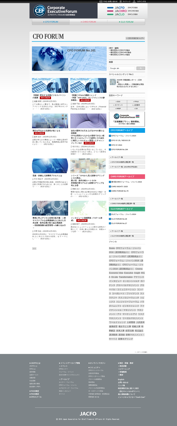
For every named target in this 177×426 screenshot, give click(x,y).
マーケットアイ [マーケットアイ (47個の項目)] (129, 314)
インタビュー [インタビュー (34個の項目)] (115, 281)
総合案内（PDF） (35, 386)
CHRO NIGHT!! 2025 (119, 187)
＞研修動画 (122, 372)
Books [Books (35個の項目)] (112, 248)
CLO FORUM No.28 (119, 219)
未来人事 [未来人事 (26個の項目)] (120, 331)
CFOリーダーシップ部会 (96, 376)
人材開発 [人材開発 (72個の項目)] (131, 322)
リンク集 (121, 385)
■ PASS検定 (34, 394)
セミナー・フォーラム (66, 382)
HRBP (118, 108)
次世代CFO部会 (93, 373)
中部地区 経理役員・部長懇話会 (99, 394)
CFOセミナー (63, 369)
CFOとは (33, 369)
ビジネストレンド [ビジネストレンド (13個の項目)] (130, 306)
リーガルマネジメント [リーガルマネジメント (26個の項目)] (132, 318)
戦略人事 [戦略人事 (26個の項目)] (136, 326)
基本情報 (32, 372)
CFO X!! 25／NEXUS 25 (120, 140)
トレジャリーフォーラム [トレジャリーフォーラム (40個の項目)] (127, 302)
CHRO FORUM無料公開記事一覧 (123, 203)
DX (137, 108)
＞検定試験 (122, 366)
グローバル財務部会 (95, 379)
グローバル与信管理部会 (96, 388)
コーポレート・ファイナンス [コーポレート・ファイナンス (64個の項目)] (125, 293)
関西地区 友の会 (93, 397)
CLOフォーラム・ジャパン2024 (123, 214)
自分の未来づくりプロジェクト (69, 375)
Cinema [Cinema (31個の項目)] (138, 269)
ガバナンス (119, 105)
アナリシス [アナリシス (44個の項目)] (139, 277)
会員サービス (34, 375)
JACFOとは (33, 366)
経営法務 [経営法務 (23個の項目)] (129, 331)
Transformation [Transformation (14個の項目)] (126, 277)
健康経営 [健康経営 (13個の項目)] (113, 326)
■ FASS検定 (34, 391)
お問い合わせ (123, 382)
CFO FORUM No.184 (119, 149)
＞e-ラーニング (124, 369)
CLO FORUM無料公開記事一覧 (123, 236)
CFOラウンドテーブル (95, 370)
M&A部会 (91, 382)
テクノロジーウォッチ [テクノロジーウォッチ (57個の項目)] (128, 298)
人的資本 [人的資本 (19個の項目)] (140, 322)
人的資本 (136, 105)
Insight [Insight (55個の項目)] (137, 273)
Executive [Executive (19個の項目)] (128, 273)
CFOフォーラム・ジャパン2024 (123, 136)
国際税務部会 (92, 385)
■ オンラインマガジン (96, 363)
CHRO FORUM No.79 (119, 191)
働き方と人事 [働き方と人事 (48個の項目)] (124, 326)
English (121, 379)
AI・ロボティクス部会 (95, 391)
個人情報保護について (126, 394)
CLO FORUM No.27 (119, 223)
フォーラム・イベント (66, 372)
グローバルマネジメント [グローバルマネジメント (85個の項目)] (127, 285)
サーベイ (62, 394)
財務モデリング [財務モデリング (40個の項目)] (125, 339)
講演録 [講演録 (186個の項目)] (121, 335)
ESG (118, 101)
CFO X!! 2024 (116, 145)
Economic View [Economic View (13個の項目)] (116, 273)
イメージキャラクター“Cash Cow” (131, 397)
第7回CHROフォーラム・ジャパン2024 (126, 182)
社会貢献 (32, 381)
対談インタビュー (65, 391)
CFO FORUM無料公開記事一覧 (123, 162)
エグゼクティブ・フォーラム (68, 388)
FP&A (136, 101)
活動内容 (32, 378)
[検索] (121, 68)
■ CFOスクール (36, 397)
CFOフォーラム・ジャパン (68, 385)
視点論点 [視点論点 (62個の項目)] (139, 331)
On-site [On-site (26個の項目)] (114, 277)
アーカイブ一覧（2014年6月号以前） (125, 167)
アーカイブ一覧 (117, 157)
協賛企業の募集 (35, 384)
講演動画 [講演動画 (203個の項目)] (113, 335)
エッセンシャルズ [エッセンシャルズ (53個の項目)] (131, 281)
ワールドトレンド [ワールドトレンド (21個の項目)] (117, 322)
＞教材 (120, 375)
